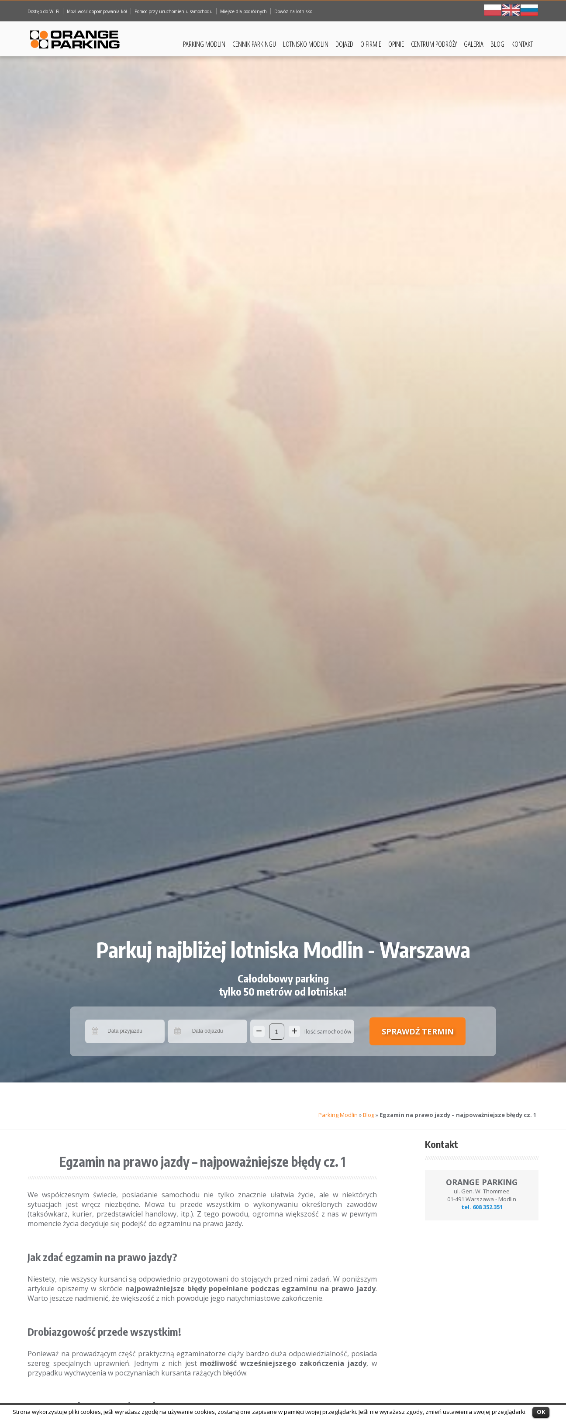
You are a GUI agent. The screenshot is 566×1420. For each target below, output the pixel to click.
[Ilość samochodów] (276, 1032)
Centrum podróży (434, 44)
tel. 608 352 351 (482, 1207)
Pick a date (96, 1031)
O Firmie (370, 44)
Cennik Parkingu (254, 44)
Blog (497, 44)
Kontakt (522, 44)
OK (541, 1412)
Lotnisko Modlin (305, 44)
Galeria (473, 44)
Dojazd (344, 44)
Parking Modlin (204, 44)
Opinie (396, 44)
